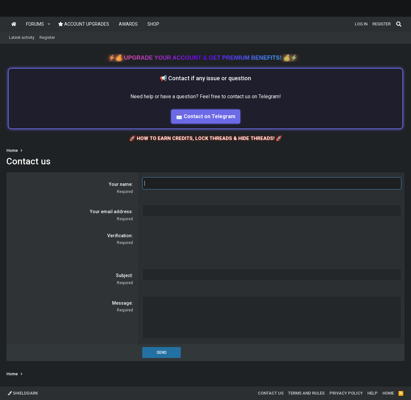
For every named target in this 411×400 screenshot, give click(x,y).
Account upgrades (83, 24)
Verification (119, 235)
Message (122, 303)
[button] (49, 24)
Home (13, 24)
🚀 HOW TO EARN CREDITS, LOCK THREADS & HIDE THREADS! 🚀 (205, 138)
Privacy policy (346, 393)
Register (47, 37)
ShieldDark (23, 393)
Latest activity (21, 37)
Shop (153, 24)
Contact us (271, 393)
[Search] (399, 24)
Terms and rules (306, 393)
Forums (35, 24)
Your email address (111, 211)
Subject (124, 275)
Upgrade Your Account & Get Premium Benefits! (203, 58)
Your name (120, 184)
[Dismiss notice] (400, 57)
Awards (128, 24)
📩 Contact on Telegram (205, 116)
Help (372, 393)
